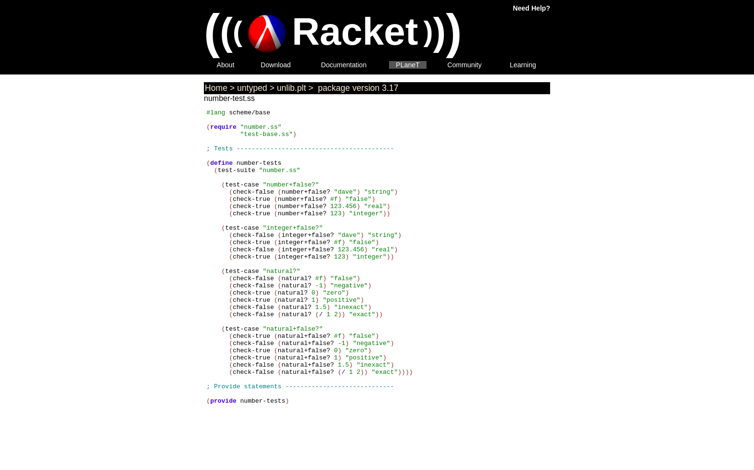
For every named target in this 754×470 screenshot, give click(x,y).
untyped (252, 88)
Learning (523, 65)
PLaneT (407, 65)
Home (216, 88)
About (226, 65)
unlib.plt (291, 88)
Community (464, 65)
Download (276, 65)
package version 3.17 (356, 88)
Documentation (344, 65)
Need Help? (531, 8)
